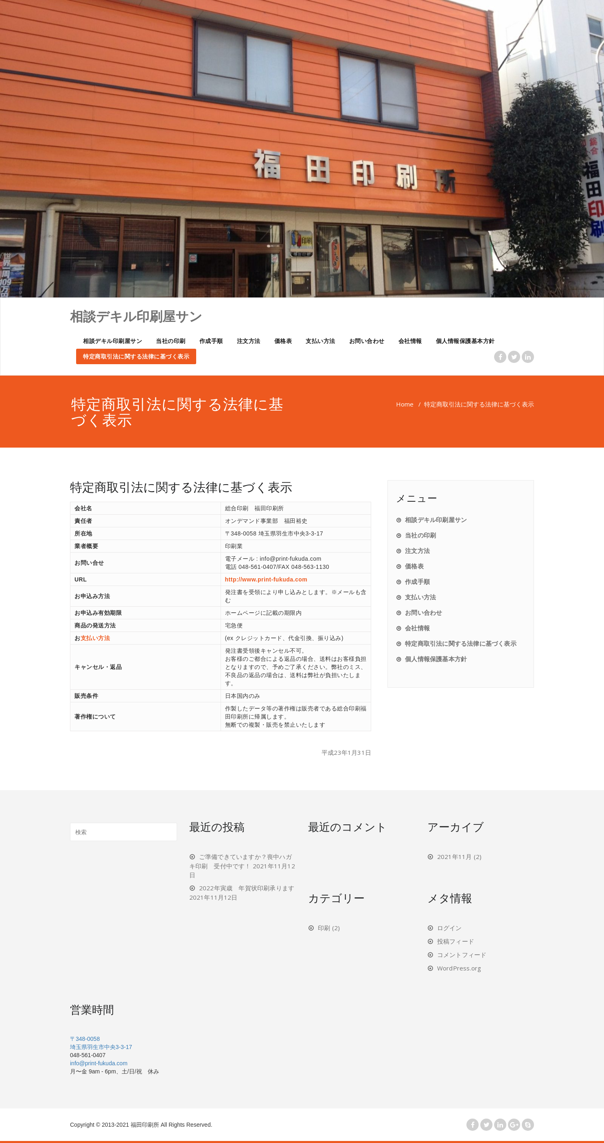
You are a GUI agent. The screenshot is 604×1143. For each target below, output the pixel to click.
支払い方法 (320, 341)
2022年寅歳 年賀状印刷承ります (246, 888)
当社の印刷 (171, 341)
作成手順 (211, 341)
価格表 (283, 341)
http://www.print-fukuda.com (266, 579)
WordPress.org (459, 968)
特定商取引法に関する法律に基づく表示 (136, 356)
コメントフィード (462, 955)
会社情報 (410, 341)
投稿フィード (455, 941)
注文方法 (248, 341)
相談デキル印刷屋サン (112, 341)
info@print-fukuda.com (98, 1063)
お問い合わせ (367, 341)
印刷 (324, 928)
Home (405, 404)
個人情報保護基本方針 (465, 341)
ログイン (449, 928)
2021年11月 (454, 856)
